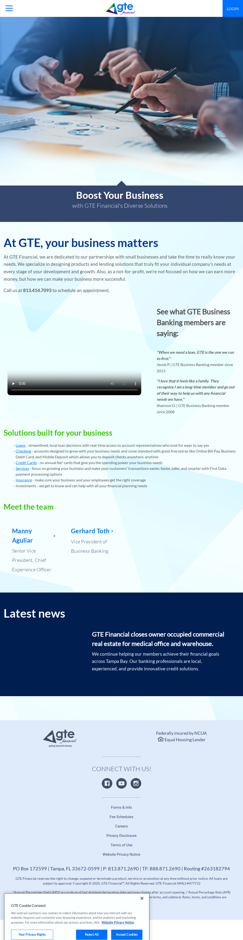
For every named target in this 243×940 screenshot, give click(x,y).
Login (233, 8)
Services (22, 468)
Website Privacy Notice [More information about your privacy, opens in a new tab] (118, 929)
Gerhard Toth (90, 530)
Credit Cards (26, 462)
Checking (23, 451)
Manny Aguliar (22, 535)
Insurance (24, 480)
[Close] (142, 904)
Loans (21, 445)
